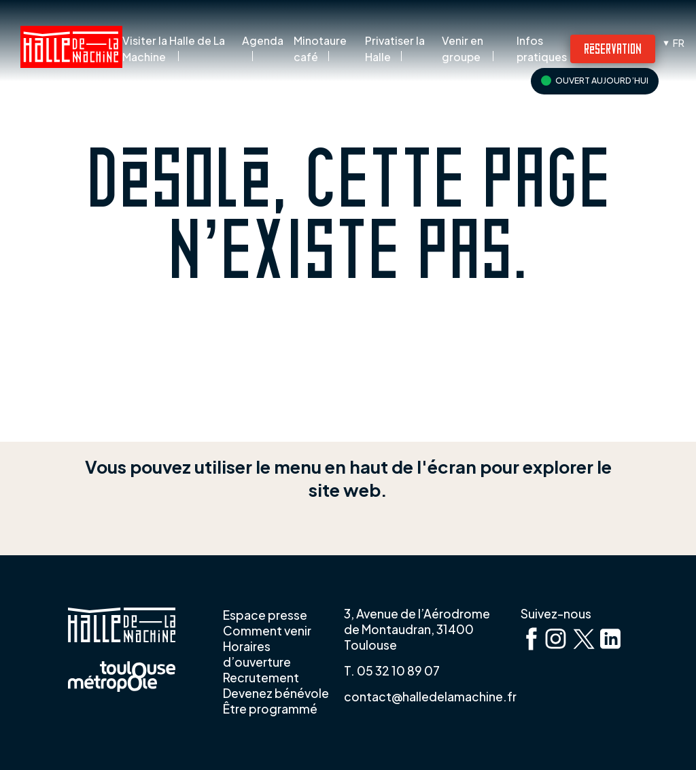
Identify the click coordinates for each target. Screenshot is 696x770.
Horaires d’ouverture (257, 654)
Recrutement (261, 677)
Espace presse (265, 615)
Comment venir (267, 630)
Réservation (613, 47)
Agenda (262, 41)
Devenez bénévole (276, 693)
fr (678, 43)
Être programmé (270, 708)
